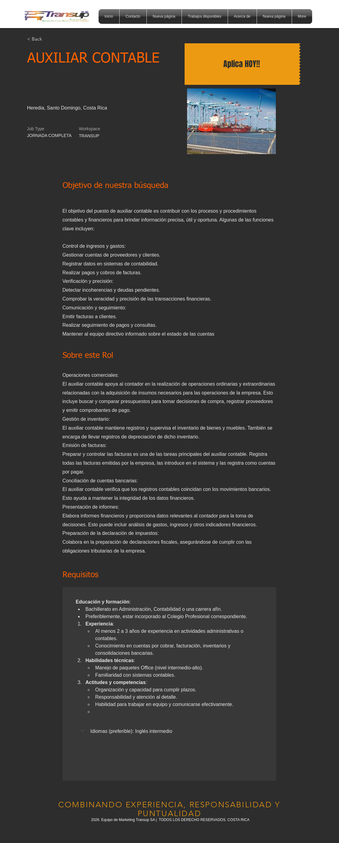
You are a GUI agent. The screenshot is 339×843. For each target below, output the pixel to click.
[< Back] (48, 39)
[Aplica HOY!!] (242, 64)
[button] (83, 730)
